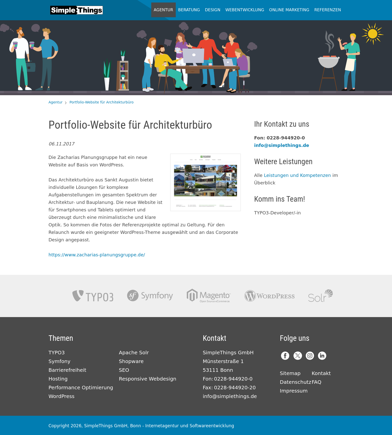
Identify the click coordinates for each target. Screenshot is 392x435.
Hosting (58, 379)
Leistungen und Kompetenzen (297, 175)
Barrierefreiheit (67, 370)
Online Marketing (289, 9)
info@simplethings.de (281, 145)
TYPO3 (92, 296)
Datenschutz (295, 382)
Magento (209, 296)
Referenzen (327, 9)
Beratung (189, 9)
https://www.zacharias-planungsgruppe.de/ (96, 254)
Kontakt (321, 373)
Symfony (150, 296)
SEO (124, 370)
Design (212, 9)
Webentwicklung (244, 9)
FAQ (317, 382)
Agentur (163, 9)
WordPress (61, 396)
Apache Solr (320, 296)
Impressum (294, 391)
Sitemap (290, 373)
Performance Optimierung (80, 388)
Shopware (131, 361)
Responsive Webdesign (147, 379)
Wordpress (269, 296)
